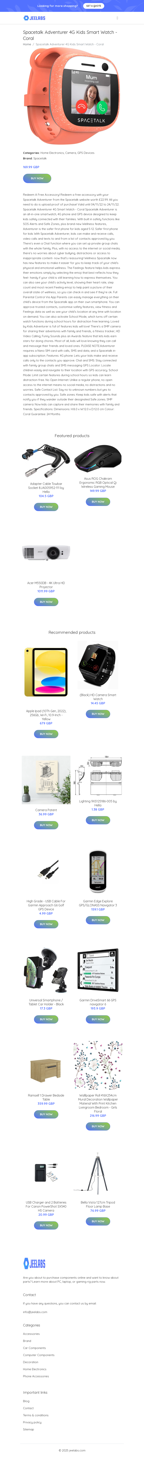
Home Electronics (52, 153)
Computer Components (39, 1355)
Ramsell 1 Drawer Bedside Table (46, 1097)
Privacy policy (32, 1422)
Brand (27, 1341)
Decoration (30, 1362)
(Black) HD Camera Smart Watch (98, 697)
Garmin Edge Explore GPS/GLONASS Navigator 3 (98, 903)
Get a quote (93, 5)
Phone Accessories (36, 1376)
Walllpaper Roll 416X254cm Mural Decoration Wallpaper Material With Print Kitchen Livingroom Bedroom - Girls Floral (98, 1103)
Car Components (34, 1348)
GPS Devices (85, 153)
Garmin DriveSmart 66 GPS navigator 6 (97, 1002)
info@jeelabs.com (35, 1312)
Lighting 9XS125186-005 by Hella (98, 803)
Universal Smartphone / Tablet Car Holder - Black (46, 1002)
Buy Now (37, 178)
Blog (26, 1401)
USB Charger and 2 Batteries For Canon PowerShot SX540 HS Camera (46, 1206)
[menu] (117, 18)
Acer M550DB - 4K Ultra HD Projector (46, 585)
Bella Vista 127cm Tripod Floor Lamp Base (98, 1204)
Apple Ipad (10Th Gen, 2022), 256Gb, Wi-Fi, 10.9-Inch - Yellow (46, 715)
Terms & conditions (36, 1415)
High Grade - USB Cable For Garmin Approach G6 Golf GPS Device (46, 905)
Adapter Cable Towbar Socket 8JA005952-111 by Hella (46, 488)
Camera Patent (46, 810)
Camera (70, 153)
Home (27, 44)
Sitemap (28, 1429)
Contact (28, 1408)
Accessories (31, 1334)
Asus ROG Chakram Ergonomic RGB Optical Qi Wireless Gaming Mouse (98, 483)
